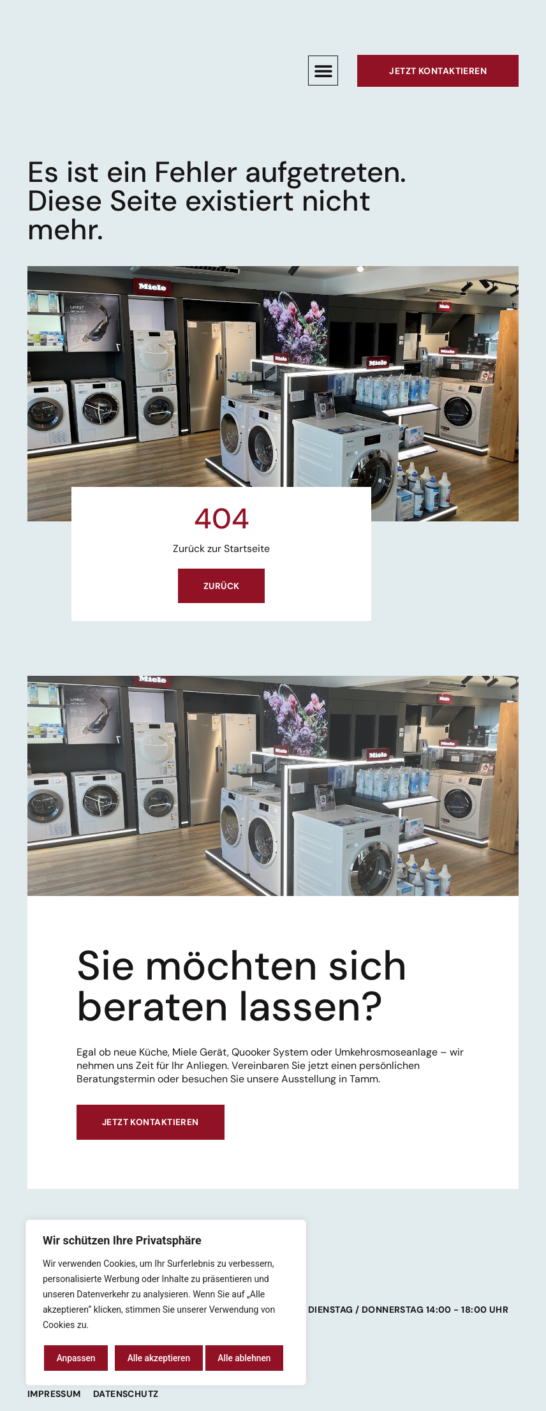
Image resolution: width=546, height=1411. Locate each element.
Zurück (221, 586)
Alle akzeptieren (244, 1358)
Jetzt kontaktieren (151, 1124)
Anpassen (75, 1358)
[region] (166, 1303)
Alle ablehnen (153, 1358)
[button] (323, 71)
